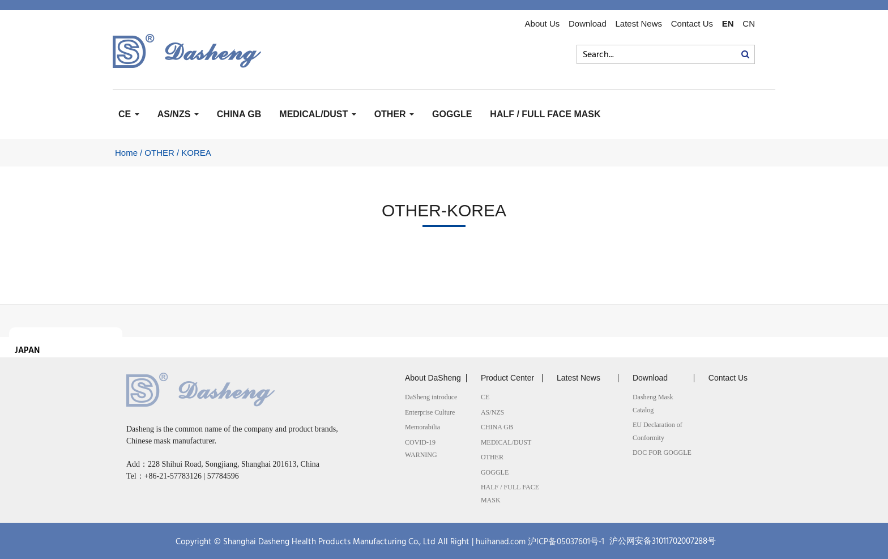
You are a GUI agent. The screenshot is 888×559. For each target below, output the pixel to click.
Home (126, 152)
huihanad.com (501, 542)
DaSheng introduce (431, 397)
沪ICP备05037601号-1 (566, 542)
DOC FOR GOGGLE (662, 452)
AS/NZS (178, 114)
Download (588, 23)
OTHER (394, 114)
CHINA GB (239, 114)
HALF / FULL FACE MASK (545, 114)
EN (728, 23)
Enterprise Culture (430, 412)
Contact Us (692, 23)
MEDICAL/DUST (317, 114)
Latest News (638, 23)
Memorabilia (422, 427)
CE (128, 114)
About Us (542, 23)
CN (748, 23)
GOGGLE (452, 114)
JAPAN (27, 350)
